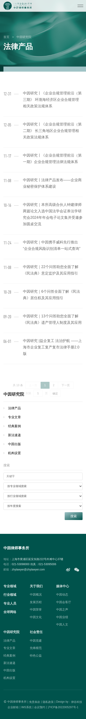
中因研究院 (24, 37)
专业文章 (14, 417)
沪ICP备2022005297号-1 (63, 707)
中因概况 (36, 594)
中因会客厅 (63, 602)
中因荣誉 (36, 609)
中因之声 (62, 609)
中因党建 (36, 640)
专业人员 (9, 603)
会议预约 (39, 707)
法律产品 (14, 408)
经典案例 (14, 426)
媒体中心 (62, 586)
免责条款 (34, 702)
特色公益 (36, 655)
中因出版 (14, 444)
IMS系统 (26, 707)
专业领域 (9, 586)
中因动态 (62, 594)
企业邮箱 (13, 707)
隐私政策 (48, 702)
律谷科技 (76, 702)
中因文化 (36, 617)
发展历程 (36, 602)
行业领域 (9, 594)
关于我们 (36, 586)
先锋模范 (36, 648)
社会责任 (36, 632)
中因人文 (62, 624)
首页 (6, 37)
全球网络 (9, 612)
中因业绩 (62, 617)
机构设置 (14, 453)
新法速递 (14, 435)
